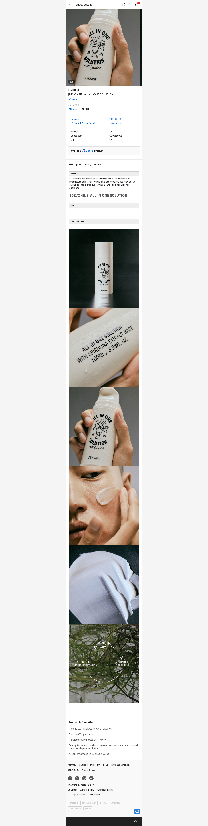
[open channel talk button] (137, 811)
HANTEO (73, 802)
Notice (92, 764)
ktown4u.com (94, 794)
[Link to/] (130, 4)
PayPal (103, 802)
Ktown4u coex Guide (77, 764)
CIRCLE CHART (89, 802)
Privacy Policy (88, 769)
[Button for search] (124, 4)
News (105, 764)
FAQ (99, 764)
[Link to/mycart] (136, 4)
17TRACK (115, 802)
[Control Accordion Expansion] (104, 151)
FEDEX (88, 808)
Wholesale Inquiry (105, 789)
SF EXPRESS (75, 808)
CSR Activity (73, 769)
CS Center (72, 789)
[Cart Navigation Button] (136, 4)
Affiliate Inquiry (87, 789)
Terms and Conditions (120, 764)
